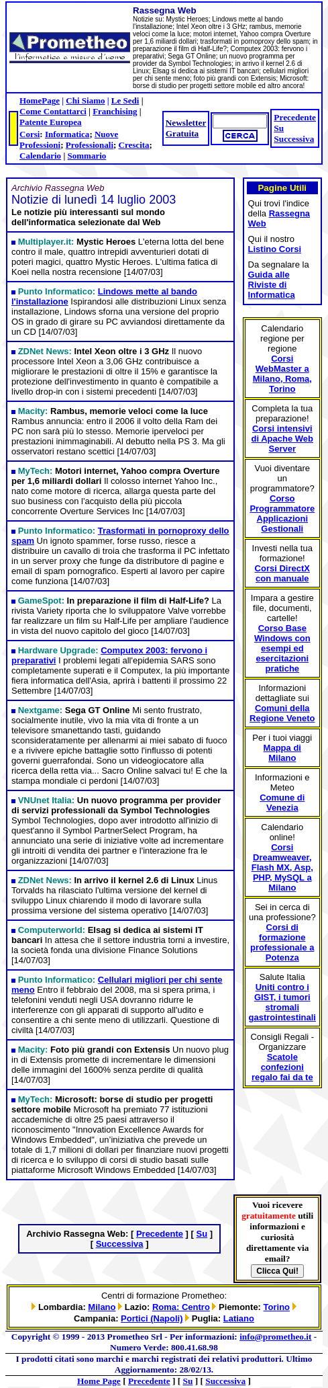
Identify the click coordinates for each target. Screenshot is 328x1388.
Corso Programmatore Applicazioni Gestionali (282, 513)
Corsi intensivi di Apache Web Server (282, 438)
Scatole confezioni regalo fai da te (282, 1067)
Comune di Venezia (282, 802)
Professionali (89, 145)
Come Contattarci (53, 111)
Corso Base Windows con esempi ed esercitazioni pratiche (282, 648)
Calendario (40, 156)
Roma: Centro (181, 1307)
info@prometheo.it (275, 1337)
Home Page (99, 1381)
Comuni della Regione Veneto (282, 713)
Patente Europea (50, 122)
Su (279, 128)
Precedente (295, 117)
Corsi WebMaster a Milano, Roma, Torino (282, 374)
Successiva (294, 139)
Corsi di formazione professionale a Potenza (282, 942)
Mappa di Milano (282, 753)
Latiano (238, 1318)
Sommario (87, 156)
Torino (277, 1307)
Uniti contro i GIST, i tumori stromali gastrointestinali (282, 1002)
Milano (101, 1307)
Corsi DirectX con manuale (282, 573)
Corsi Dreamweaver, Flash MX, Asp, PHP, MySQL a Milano (282, 867)
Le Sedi (125, 100)
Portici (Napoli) (151, 1318)
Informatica (67, 134)
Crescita (134, 145)
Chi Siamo (85, 100)
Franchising (115, 111)
